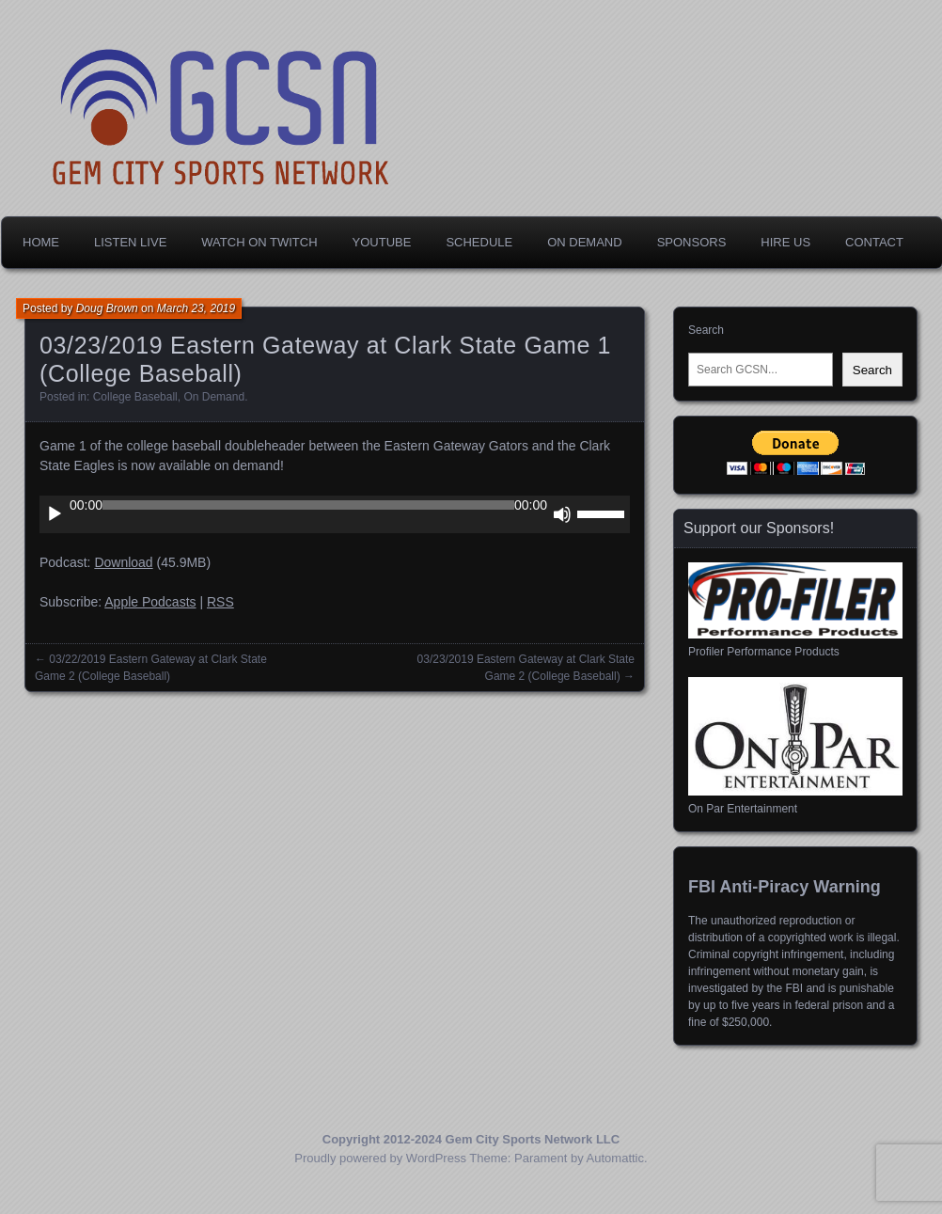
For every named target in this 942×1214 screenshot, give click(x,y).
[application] (334, 514)
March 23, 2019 (196, 308)
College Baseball (135, 396)
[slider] (308, 505)
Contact (874, 242)
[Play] (54, 514)
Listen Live (130, 242)
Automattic (615, 1158)
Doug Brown (107, 308)
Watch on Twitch (259, 242)
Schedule (479, 242)
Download (123, 562)
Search (706, 330)
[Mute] (562, 514)
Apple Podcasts (150, 601)
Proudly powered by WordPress (380, 1158)
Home (41, 242)
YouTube (382, 242)
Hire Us (785, 242)
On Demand (584, 242)
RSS (220, 601)
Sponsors (692, 242)
